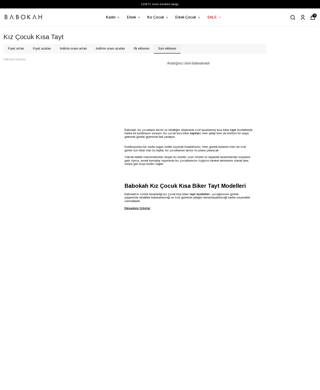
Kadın (113, 17)
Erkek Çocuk (188, 17)
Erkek (134, 17)
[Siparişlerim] (303, 17)
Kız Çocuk (158, 17)
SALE (214, 17)
